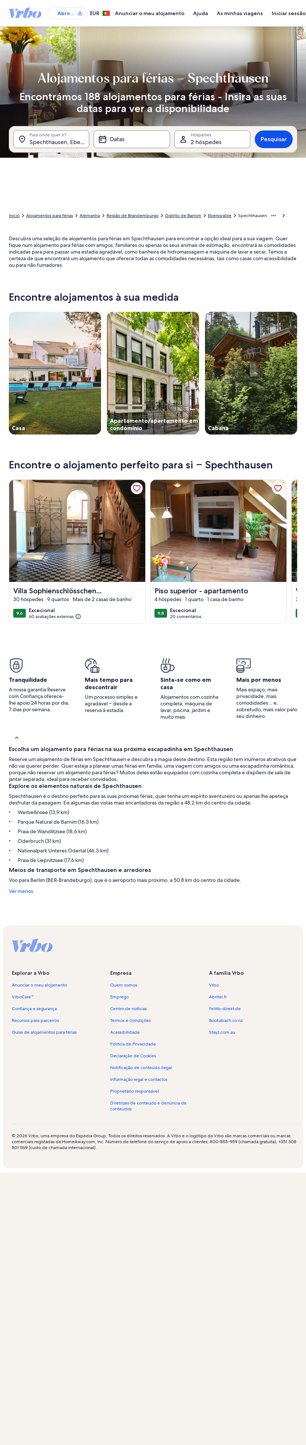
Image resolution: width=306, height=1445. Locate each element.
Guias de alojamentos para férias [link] (44, 1032)
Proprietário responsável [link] (134, 1091)
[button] (153, 737)
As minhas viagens (240, 13)
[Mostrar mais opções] (273, 215)
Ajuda (200, 13)
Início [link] (14, 216)
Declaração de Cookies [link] (133, 1056)
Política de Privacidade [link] (133, 1044)
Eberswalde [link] (220, 216)
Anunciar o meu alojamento (149, 13)
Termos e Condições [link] (130, 1020)
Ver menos (21, 891)
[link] (137, 488)
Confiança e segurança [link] (34, 1009)
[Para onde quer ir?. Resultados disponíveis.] (51, 139)
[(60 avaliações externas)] (55, 617)
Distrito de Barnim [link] (183, 216)
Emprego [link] (119, 997)
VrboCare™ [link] (23, 997)
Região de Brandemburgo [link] (133, 216)
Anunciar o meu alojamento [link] (39, 985)
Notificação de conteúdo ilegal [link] (141, 1068)
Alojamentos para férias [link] (49, 216)
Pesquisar (274, 139)
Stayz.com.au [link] (222, 1032)
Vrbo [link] (214, 985)
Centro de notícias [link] (128, 1009)
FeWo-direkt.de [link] (225, 1009)
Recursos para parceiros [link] (35, 1020)
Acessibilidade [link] (125, 1032)
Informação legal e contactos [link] (138, 1079)
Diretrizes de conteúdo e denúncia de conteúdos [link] (148, 1106)
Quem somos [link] (123, 985)
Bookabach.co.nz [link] (226, 1020)
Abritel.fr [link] (218, 997)
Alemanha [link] (90, 216)
